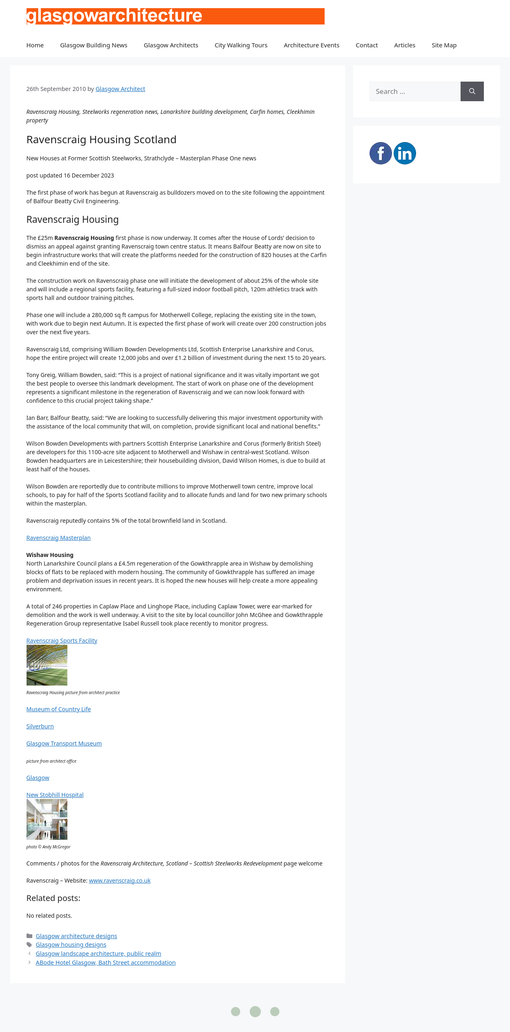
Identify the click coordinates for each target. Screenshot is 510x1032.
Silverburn (40, 726)
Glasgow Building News (93, 45)
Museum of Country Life (59, 709)
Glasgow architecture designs (76, 936)
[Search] (472, 91)
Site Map (444, 45)
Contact (367, 45)
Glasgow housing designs (71, 944)
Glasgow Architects (171, 45)
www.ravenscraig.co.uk (120, 880)
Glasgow (38, 777)
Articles (405, 45)
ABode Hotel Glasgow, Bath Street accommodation (106, 962)
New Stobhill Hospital (55, 795)
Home (35, 45)
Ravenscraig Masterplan (59, 538)
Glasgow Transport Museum (64, 743)
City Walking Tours (241, 45)
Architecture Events (311, 45)
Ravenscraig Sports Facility (62, 640)
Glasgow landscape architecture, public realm (98, 953)
